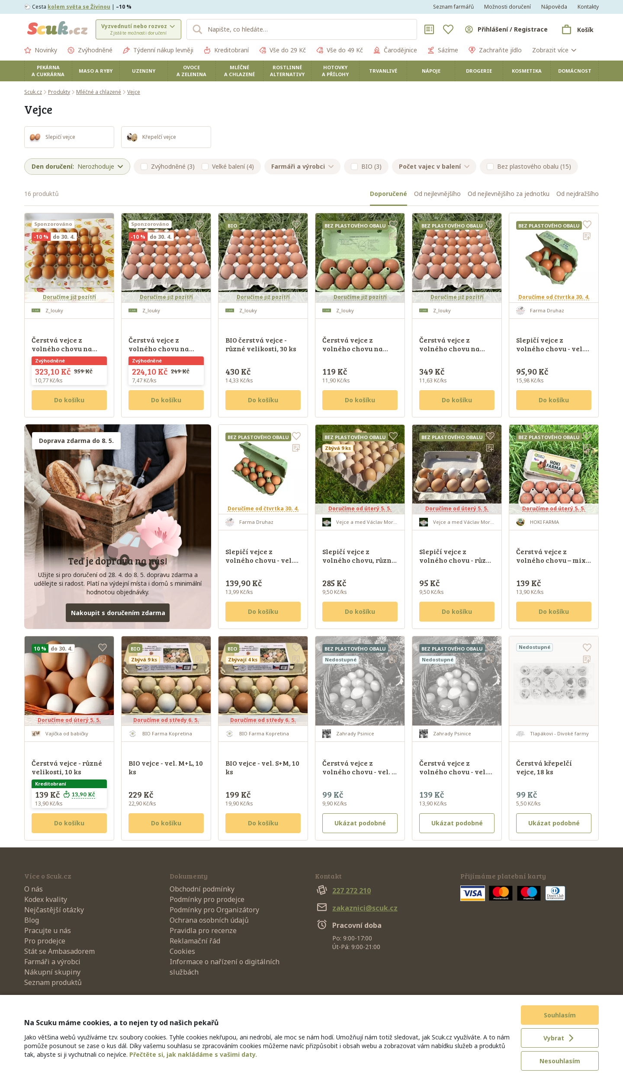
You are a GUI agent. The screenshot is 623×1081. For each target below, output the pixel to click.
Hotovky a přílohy (335, 70)
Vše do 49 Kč (339, 50)
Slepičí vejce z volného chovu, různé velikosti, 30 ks (358, 560)
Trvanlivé (383, 70)
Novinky (40, 50)
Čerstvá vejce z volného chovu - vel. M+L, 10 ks (453, 771)
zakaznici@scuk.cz (356, 908)
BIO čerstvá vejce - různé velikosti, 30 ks (260, 344)
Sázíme (442, 50)
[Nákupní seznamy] (429, 29)
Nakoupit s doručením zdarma (118, 613)
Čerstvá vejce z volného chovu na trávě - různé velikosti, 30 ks (449, 352)
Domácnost (574, 70)
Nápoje (431, 70)
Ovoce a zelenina (191, 70)
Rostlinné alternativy (287, 70)
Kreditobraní (226, 50)
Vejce (133, 92)
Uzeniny (143, 70)
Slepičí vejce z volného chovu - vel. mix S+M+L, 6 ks (550, 348)
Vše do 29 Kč (282, 50)
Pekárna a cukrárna (48, 70)
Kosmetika (527, 70)
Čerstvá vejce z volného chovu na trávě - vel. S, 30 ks (158, 348)
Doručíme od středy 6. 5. (166, 720)
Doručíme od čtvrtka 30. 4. (554, 297)
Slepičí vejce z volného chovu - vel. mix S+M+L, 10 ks (259, 560)
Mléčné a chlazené (239, 70)
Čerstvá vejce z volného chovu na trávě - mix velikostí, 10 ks (357, 352)
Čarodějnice (395, 50)
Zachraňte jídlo (495, 50)
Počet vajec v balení (434, 166)
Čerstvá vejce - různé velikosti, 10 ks (67, 767)
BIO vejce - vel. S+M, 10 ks (262, 767)
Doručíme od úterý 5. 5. (360, 508)
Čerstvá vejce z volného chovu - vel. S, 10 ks (359, 771)
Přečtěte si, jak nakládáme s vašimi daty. (193, 1054)
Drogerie (479, 70)
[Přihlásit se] (505, 29)
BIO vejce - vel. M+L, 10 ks (165, 767)
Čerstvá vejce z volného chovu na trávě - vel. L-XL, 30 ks (68, 348)
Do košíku (69, 400)
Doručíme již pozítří (69, 297)
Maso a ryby (95, 70)
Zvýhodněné (89, 50)
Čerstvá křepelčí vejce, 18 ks (544, 767)
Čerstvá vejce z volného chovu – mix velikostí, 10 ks (551, 560)
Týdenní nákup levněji (158, 50)
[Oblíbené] (448, 29)
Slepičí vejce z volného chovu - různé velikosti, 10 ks (457, 560)
